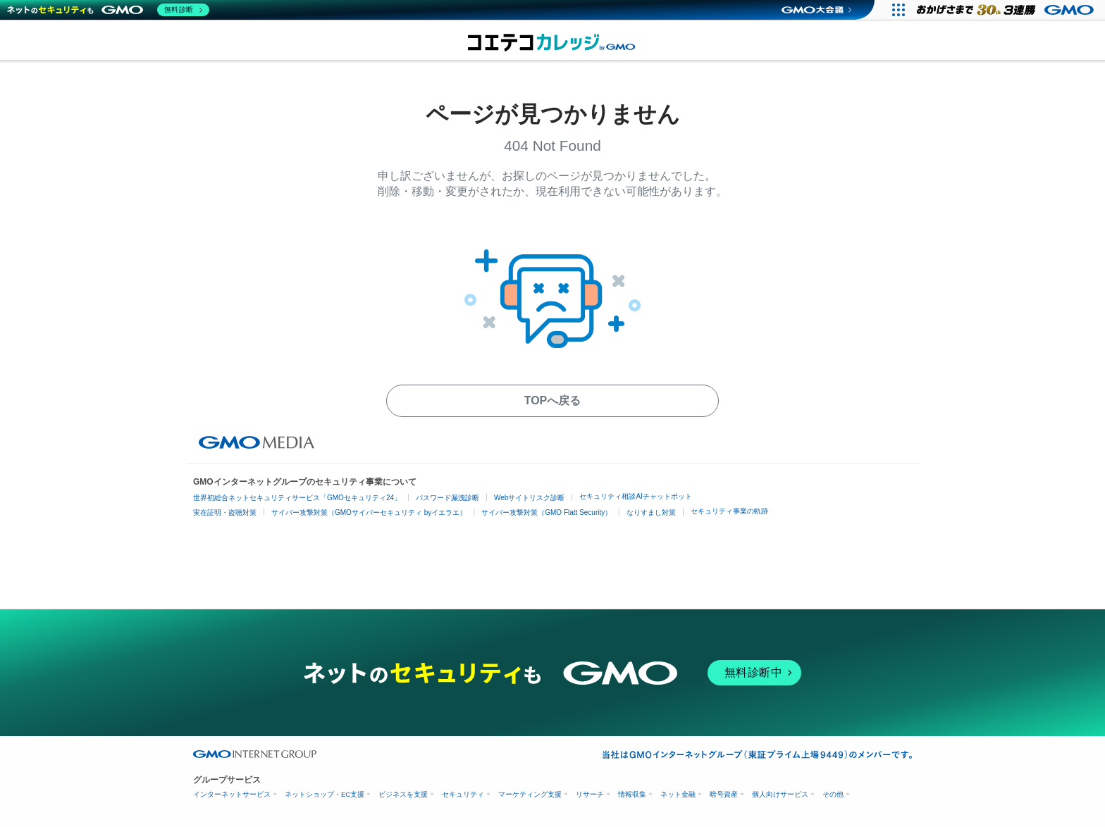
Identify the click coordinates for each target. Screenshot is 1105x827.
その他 (833, 794)
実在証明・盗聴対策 (225, 512)
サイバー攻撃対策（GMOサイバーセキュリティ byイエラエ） (369, 512)
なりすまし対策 (651, 512)
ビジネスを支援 (403, 794)
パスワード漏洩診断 (447, 498)
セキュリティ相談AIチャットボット (635, 496)
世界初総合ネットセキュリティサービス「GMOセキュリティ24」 (297, 498)
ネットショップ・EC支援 (324, 794)
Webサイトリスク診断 (529, 498)
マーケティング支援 (530, 794)
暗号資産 (724, 794)
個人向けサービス (780, 794)
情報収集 (632, 794)
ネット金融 (678, 794)
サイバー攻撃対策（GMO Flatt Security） (546, 512)
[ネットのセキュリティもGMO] (108, 10)
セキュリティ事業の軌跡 (729, 511)
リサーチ (590, 794)
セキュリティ (463, 794)
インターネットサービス (232, 794)
